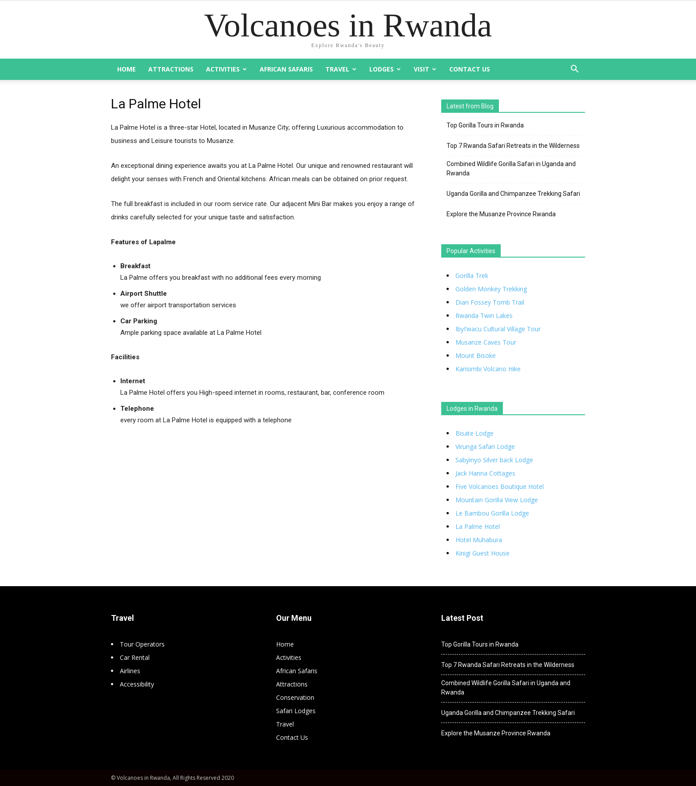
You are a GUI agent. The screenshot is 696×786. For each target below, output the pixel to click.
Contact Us (469, 69)
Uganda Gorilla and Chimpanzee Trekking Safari (513, 193)
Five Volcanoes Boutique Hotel (499, 486)
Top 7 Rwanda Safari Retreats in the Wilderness (513, 145)
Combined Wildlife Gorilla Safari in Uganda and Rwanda (511, 168)
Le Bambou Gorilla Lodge (492, 513)
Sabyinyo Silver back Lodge (494, 460)
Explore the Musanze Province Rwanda (501, 214)
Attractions (171, 69)
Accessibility (137, 684)
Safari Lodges (296, 711)
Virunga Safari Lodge (485, 446)
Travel (340, 69)
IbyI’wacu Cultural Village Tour (498, 329)
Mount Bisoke (475, 355)
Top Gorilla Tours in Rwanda (485, 125)
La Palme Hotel (477, 526)
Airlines (130, 671)
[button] (574, 70)
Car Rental (135, 657)
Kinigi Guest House (482, 553)
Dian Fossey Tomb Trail (489, 302)
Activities (226, 69)
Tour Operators (142, 644)
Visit (425, 69)
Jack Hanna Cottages (485, 473)
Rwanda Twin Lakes (484, 315)
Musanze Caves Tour (485, 342)
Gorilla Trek (471, 275)
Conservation (295, 697)
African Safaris (286, 69)
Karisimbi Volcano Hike (488, 369)
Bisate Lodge (474, 433)
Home (126, 69)
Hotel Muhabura (478, 540)
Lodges (385, 69)
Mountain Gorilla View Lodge (496, 500)
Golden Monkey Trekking (491, 289)
